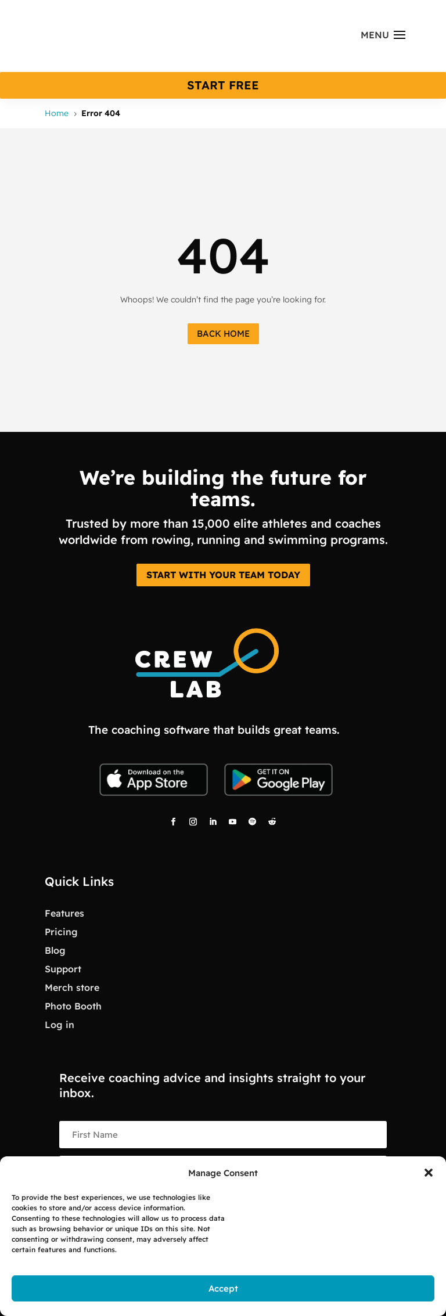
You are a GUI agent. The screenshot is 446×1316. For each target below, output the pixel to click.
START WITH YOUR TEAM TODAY (223, 575)
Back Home (223, 333)
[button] (428, 1172)
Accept (223, 1288)
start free (223, 85)
